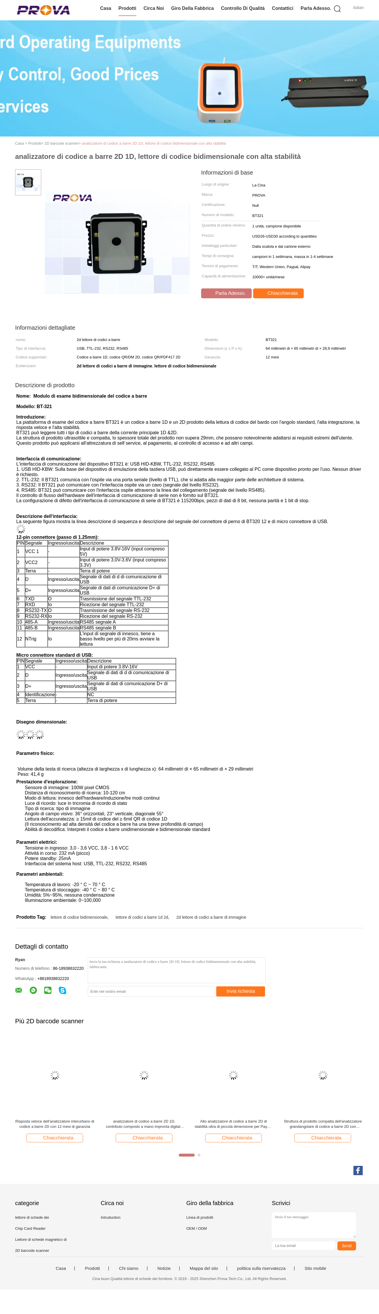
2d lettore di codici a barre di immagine (211, 917)
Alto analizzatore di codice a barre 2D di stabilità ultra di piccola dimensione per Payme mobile (233, 1124)
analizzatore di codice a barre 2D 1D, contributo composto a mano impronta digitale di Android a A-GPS (144, 1124)
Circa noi (154, 8)
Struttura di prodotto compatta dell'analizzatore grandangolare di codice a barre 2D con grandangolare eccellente (323, 1124)
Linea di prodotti (199, 1217)
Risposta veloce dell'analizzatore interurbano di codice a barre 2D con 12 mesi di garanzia (54, 1124)
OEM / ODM (196, 1228)
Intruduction (110, 1217)
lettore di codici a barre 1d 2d (142, 917)
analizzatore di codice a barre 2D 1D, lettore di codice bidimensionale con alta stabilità (154, 143)
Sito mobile (315, 1268)
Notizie (164, 1268)
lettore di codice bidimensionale (79, 917)
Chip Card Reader (30, 1228)
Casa (105, 8)
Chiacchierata (279, 293)
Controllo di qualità (242, 8)
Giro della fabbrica (192, 8)
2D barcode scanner (32, 1250)
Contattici (283, 8)
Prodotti (127, 8)
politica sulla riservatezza (261, 1268)
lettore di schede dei (32, 1217)
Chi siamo (128, 1268)
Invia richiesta (241, 991)
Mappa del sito (204, 1268)
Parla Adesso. (316, 8)
